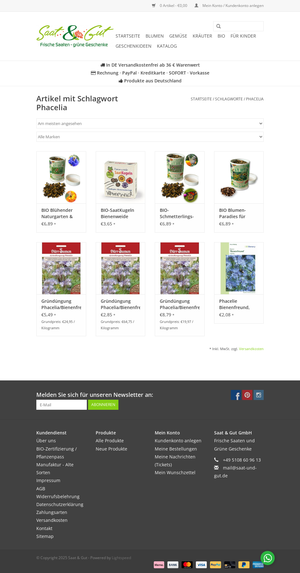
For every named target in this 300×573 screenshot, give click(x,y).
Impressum (48, 480)
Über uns (46, 441)
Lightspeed (121, 557)
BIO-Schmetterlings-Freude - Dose (177, 213)
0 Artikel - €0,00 (170, 5)
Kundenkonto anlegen (178, 441)
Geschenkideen (134, 46)
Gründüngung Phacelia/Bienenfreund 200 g (61, 304)
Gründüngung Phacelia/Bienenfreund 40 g (121, 304)
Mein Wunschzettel (175, 472)
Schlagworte (229, 99)
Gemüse (178, 36)
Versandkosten (251, 348)
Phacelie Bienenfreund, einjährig (234, 304)
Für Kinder (243, 36)
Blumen (155, 36)
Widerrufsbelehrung (58, 496)
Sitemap (45, 536)
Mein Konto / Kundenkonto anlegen (229, 5)
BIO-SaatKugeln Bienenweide (117, 213)
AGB (40, 489)
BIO (221, 36)
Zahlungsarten (51, 512)
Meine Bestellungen (176, 449)
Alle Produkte (110, 441)
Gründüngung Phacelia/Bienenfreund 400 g (180, 304)
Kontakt (44, 528)
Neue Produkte (111, 449)
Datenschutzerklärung (59, 504)
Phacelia (255, 99)
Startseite (128, 36)
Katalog (167, 46)
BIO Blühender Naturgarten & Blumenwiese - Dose (57, 213)
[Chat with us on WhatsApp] (268, 558)
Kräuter (202, 36)
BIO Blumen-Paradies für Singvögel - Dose (237, 213)
